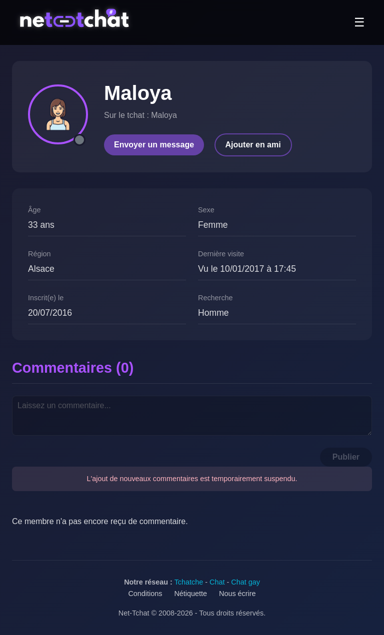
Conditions (145, 594)
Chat (217, 582)
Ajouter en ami (253, 144)
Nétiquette (190, 594)
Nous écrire (237, 594)
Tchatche (189, 582)
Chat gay (245, 582)
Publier (346, 457)
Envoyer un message (154, 144)
